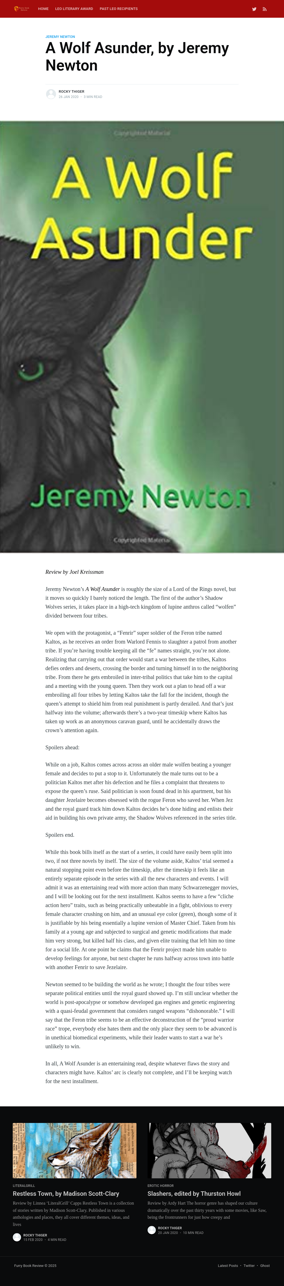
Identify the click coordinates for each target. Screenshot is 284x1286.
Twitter (249, 1266)
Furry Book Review (29, 1266)
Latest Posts (228, 1266)
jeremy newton (60, 37)
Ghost (265, 1266)
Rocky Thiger (71, 91)
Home (43, 9)
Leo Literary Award (74, 9)
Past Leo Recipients (119, 9)
